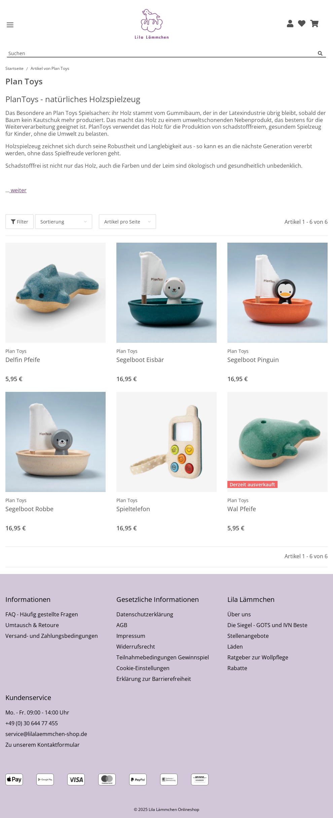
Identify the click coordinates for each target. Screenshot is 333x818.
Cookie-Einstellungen (143, 668)
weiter (18, 190)
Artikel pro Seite (122, 221)
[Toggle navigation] (10, 25)
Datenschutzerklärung (144, 614)
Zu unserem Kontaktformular (42, 744)
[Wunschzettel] (302, 24)
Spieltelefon (133, 509)
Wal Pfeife (241, 509)
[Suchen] (322, 53)
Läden (235, 646)
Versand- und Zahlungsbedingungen (51, 636)
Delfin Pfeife (22, 360)
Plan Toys (16, 351)
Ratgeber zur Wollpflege (257, 657)
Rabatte (237, 668)
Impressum (130, 636)
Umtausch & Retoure (32, 625)
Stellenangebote (248, 636)
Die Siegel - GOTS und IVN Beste (267, 625)
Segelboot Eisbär (140, 360)
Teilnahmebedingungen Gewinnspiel (162, 657)
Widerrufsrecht (135, 646)
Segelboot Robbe (29, 509)
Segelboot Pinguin (253, 360)
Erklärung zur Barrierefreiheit (153, 679)
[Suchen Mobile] (162, 53)
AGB (121, 625)
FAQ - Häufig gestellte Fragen (41, 614)
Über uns (239, 614)
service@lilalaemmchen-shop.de (46, 734)
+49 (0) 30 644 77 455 (31, 723)
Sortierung (52, 221)
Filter (19, 221)
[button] (290, 24)
